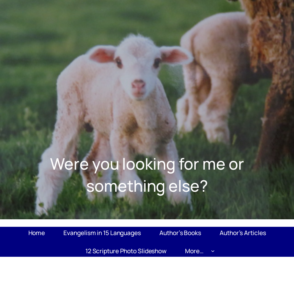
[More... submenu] (212, 250)
